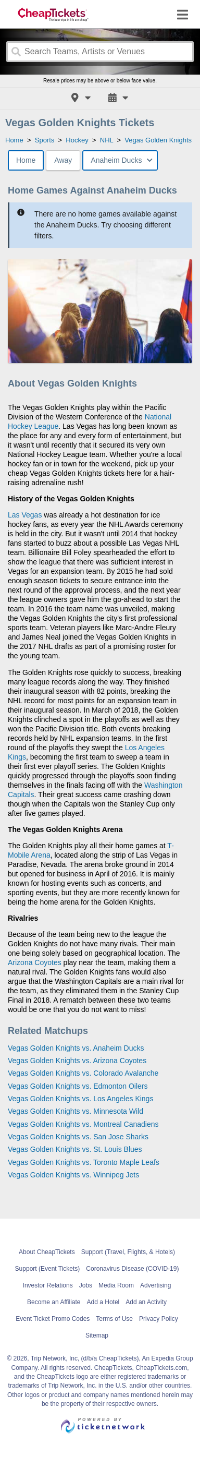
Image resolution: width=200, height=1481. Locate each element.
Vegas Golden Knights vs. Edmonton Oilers (77, 1086)
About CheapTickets (47, 1252)
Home (25, 160)
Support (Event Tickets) (47, 1268)
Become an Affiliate (54, 1302)
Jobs (85, 1285)
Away (63, 160)
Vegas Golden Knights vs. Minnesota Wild (75, 1111)
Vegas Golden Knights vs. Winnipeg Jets (73, 1175)
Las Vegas (25, 515)
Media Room (116, 1285)
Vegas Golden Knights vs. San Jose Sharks (78, 1137)
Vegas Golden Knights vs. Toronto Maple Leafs (83, 1162)
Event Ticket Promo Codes (53, 1318)
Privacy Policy (158, 1318)
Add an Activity (146, 1302)
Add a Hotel (103, 1302)
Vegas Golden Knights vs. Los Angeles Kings (80, 1098)
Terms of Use (114, 1318)
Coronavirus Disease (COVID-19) (132, 1268)
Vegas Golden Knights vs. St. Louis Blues (75, 1149)
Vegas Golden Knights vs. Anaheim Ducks (76, 1048)
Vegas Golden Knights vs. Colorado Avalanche (83, 1073)
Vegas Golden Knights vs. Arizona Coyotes (77, 1060)
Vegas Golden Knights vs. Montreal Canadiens (83, 1124)
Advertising (155, 1285)
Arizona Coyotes (34, 962)
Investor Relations (48, 1285)
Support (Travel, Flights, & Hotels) (128, 1252)
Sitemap (96, 1335)
